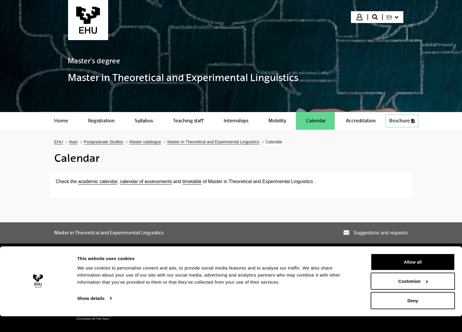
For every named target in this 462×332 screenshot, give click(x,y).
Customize (413, 297)
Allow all (413, 277)
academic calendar (97, 181)
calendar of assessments (146, 181)
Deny (412, 316)
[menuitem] (392, 17)
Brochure (402, 121)
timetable (192, 181)
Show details (91, 313)
